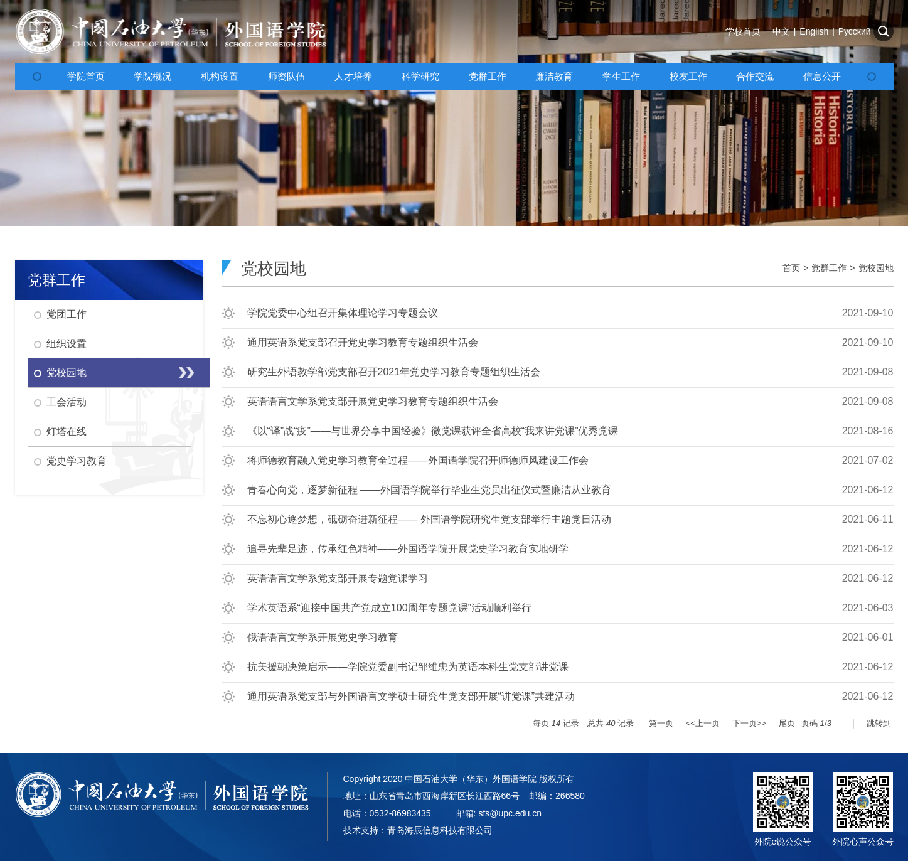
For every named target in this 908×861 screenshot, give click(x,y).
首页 (791, 268)
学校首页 (743, 31)
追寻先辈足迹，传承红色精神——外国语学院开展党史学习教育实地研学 (408, 548)
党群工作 (829, 268)
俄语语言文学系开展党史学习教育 (322, 637)
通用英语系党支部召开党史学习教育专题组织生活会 (362, 342)
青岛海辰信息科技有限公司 (440, 830)
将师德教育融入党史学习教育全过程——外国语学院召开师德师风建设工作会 (418, 460)
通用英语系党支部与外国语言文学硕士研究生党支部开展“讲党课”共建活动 (411, 696)
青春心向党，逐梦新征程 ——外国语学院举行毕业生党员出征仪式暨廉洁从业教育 (429, 489)
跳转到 (880, 723)
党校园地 (876, 268)
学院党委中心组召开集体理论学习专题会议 (342, 313)
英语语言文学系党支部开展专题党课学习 (337, 578)
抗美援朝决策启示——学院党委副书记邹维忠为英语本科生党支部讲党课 (408, 666)
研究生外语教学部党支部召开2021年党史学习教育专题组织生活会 (394, 371)
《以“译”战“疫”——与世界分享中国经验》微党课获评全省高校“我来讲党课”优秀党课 (433, 430)
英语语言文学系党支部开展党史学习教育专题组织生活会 (372, 401)
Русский (854, 31)
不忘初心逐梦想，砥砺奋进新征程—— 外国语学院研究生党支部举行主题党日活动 (429, 519)
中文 (781, 31)
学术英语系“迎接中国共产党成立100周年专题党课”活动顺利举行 (389, 607)
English (813, 31)
